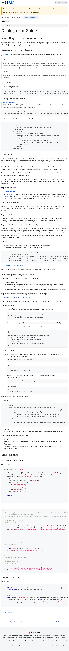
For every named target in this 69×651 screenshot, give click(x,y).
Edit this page (6, 612)
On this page (6, 25)
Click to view (5, 54)
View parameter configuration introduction (17, 297)
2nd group (7, 196)
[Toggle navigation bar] (2, 2)
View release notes (9, 103)
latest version (32, 12)
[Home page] (3, 17)
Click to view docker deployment (14, 265)
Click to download (9, 191)
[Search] (61, 2)
